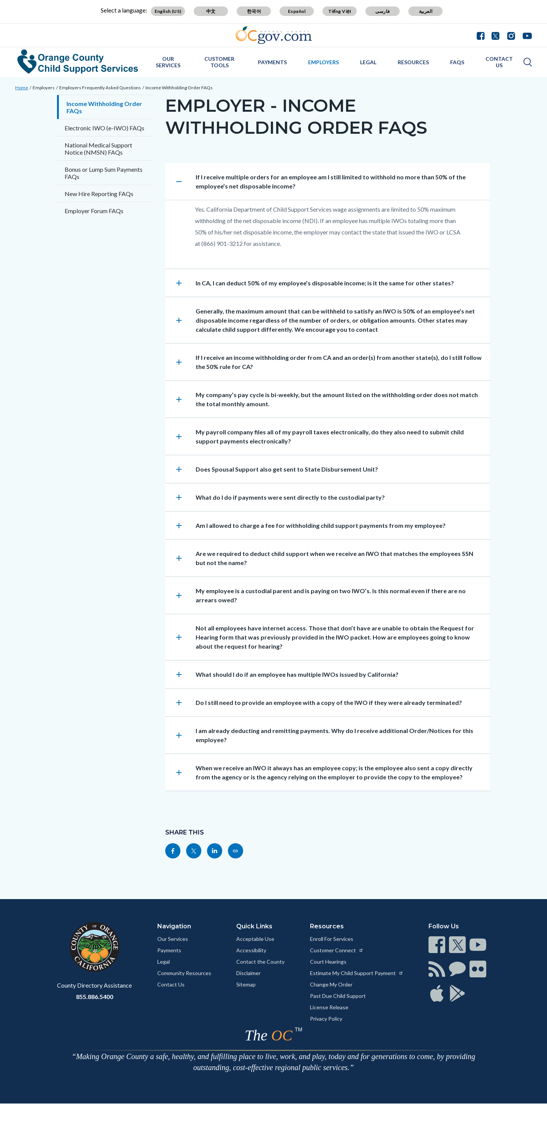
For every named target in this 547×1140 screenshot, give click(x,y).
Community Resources (184, 973)
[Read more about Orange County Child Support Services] (78, 61)
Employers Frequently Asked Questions (100, 87)
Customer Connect (337, 950)
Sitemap (246, 984)
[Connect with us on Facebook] (482, 35)
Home (21, 87)
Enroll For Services (331, 939)
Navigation (174, 926)
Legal (368, 62)
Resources (413, 62)
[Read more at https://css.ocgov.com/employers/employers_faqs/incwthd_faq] (235, 850)
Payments (272, 62)
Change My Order (331, 984)
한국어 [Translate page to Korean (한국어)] (254, 11)
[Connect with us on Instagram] (511, 35)
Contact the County (260, 961)
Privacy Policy (326, 1018)
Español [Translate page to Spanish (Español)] (297, 11)
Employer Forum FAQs (94, 210)
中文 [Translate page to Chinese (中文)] (211, 11)
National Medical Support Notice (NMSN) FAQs (98, 148)
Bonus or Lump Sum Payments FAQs (103, 173)
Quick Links (254, 926)
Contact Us (499, 61)
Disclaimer (248, 973)
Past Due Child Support (338, 996)
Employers (323, 62)
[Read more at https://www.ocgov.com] (94, 947)
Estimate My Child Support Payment (356, 973)
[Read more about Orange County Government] (274, 35)
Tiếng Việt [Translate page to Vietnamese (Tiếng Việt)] (340, 11)
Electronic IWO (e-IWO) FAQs (104, 127)
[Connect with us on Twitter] (495, 35)
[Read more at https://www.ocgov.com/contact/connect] (436, 944)
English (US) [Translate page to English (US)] (168, 11)
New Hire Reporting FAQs (99, 193)
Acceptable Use (255, 939)
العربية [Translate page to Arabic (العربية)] (426, 11)
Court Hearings (328, 961)
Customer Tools (219, 61)
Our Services (168, 61)
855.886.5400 (94, 996)
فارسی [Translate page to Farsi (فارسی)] (382, 11)
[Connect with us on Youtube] (525, 35)
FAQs (457, 62)
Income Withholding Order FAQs (179, 87)
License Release (329, 1007)
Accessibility (251, 950)
